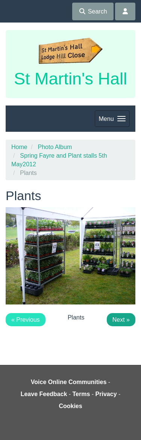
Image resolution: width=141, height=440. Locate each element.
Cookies (70, 406)
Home (19, 147)
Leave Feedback (44, 394)
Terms (81, 394)
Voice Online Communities (69, 382)
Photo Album (55, 147)
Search (93, 11)
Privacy (106, 394)
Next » (121, 319)
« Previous (25, 319)
